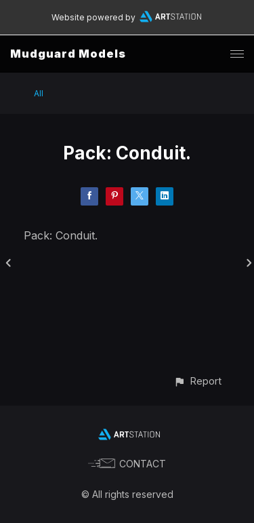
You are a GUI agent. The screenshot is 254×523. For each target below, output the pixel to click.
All (38, 93)
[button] (197, 381)
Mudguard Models (68, 53)
